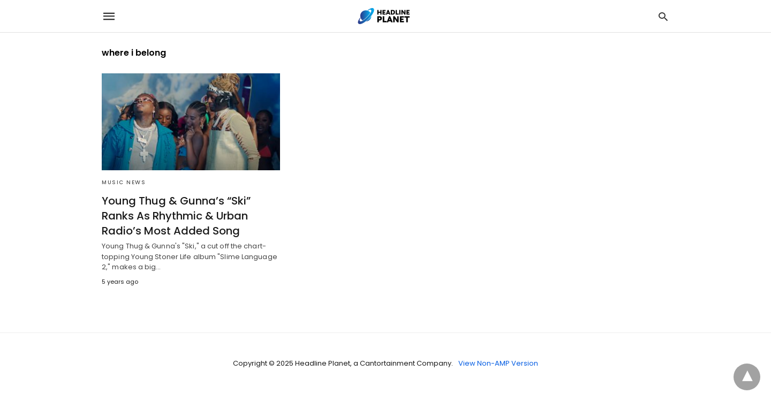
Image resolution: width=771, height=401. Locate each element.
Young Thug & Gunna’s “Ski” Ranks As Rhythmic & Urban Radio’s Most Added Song (176, 215)
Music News (124, 182)
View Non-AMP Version (498, 363)
